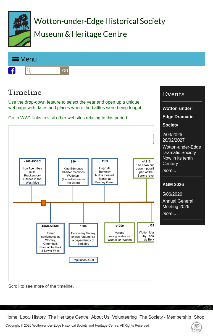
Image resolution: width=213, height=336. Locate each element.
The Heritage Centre (68, 317)
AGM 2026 (173, 184)
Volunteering (124, 317)
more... (169, 170)
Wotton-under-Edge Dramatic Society (177, 116)
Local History (33, 317)
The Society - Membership (165, 317)
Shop (199, 317)
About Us (100, 317)
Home (11, 317)
